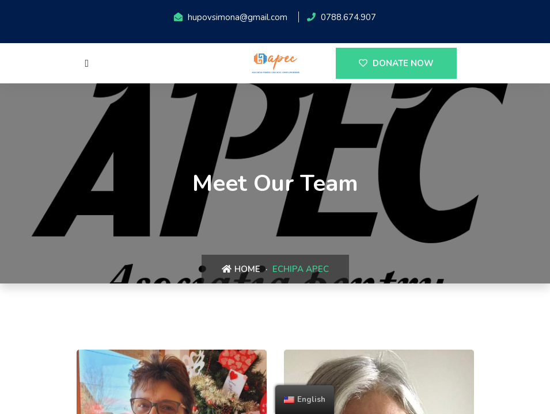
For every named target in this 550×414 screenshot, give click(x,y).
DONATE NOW (396, 63)
